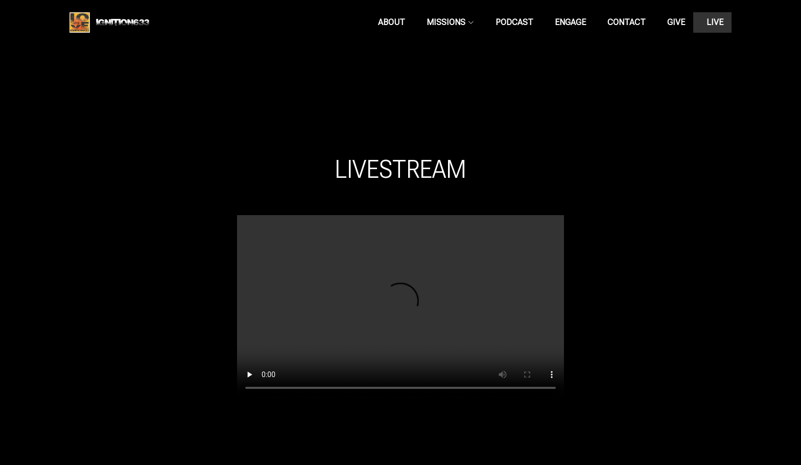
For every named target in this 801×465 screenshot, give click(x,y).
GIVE (676, 22)
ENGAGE (570, 22)
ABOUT (391, 22)
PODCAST (514, 22)
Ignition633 (109, 23)
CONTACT (626, 22)
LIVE (714, 22)
